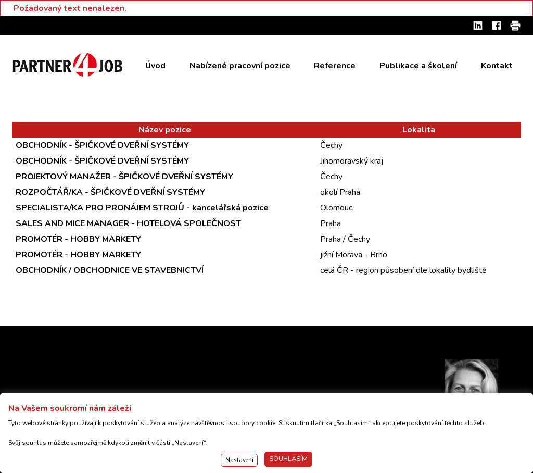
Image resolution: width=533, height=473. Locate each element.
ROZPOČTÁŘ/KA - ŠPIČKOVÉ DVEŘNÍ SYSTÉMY (110, 192)
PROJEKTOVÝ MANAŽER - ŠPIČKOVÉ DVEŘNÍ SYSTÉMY (124, 176)
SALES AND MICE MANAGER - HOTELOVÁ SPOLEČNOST (128, 223)
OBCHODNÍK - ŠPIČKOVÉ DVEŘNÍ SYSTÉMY (102, 145)
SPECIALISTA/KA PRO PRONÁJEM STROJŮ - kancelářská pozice (142, 208)
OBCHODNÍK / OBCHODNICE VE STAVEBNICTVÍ (110, 270)
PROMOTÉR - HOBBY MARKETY (78, 239)
